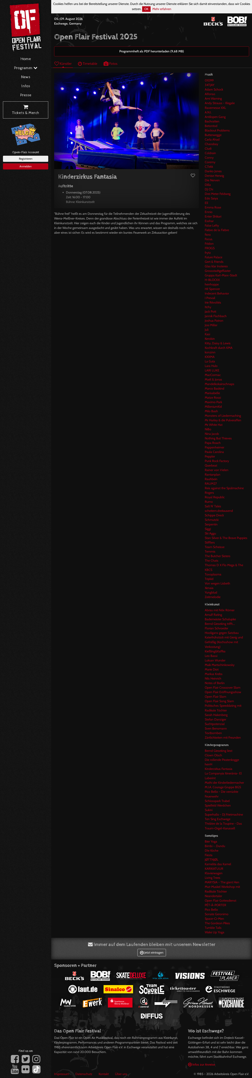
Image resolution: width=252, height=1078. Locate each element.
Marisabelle (212, 393)
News (25, 77)
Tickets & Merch (25, 110)
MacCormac (213, 375)
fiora (208, 234)
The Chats (211, 560)
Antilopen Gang (215, 117)
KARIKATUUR (214, 869)
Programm (25, 68)
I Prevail (210, 298)
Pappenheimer (214, 447)
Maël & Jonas (213, 379)
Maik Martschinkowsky (219, 665)
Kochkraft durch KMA (219, 348)
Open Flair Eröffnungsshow (223, 692)
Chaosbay (211, 144)
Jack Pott (210, 311)
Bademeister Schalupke (220, 619)
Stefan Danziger (215, 719)
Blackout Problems (217, 130)
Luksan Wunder (215, 660)
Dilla (208, 185)
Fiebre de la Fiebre (217, 230)
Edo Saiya (211, 198)
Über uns (121, 1074)
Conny (209, 157)
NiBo (208, 429)
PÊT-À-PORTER (215, 905)
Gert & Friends (214, 262)
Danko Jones (213, 171)
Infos (25, 86)
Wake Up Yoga (214, 932)
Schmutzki (212, 520)
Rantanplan (212, 474)
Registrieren (25, 158)
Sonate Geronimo (216, 914)
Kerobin (210, 339)
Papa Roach (213, 443)
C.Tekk (209, 167)
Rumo (209, 502)
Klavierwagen (213, 873)
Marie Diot (212, 669)
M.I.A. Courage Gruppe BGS (223, 787)
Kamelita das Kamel (218, 864)
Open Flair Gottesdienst (220, 900)
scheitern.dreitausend (219, 511)
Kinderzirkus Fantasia (218, 769)
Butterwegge (213, 135)
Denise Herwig (214, 176)
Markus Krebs (213, 674)
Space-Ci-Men (214, 919)
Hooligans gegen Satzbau (222, 633)
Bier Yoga (211, 841)
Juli (206, 330)
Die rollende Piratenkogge (222, 760)
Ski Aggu (210, 533)
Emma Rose (213, 207)
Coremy (210, 162)
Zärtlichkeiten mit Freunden (223, 737)
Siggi (208, 529)
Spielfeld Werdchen (218, 805)
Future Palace (213, 257)
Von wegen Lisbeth (217, 583)
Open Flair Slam (215, 696)
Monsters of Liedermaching (223, 416)
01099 (209, 80)
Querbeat (211, 465)
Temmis (210, 551)
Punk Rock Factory (217, 461)
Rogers (209, 493)
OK (146, 9)
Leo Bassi (211, 656)
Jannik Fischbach (216, 316)
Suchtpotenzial (215, 724)
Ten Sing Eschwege (217, 819)
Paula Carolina (214, 452)
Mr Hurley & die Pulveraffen (223, 420)
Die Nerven (212, 180)
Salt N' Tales (213, 506)
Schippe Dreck (214, 515)
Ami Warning (213, 98)
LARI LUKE (212, 370)
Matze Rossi (213, 397)
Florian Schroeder (216, 628)
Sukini (208, 810)
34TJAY (209, 85)
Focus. (209, 239)
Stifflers (210, 542)
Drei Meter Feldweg (218, 194)
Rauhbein (211, 479)
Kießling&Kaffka (215, 651)
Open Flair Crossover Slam (222, 687)
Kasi (207, 334)
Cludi (208, 148)
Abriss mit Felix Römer (219, 610)
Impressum (61, 1074)
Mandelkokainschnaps (219, 384)
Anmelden (25, 166)
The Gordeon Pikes (217, 923)
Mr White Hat (213, 425)
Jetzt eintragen (151, 952)
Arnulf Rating (213, 615)
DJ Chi (209, 189)
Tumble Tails (213, 928)
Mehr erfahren (161, 9)
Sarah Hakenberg (216, 715)
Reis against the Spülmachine (224, 488)
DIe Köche (211, 850)
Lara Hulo (211, 366)
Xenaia (209, 588)
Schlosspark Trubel (217, 801)
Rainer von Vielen (216, 470)
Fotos (110, 63)
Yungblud (211, 592)
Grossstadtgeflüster (218, 271)
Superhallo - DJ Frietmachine (224, 814)
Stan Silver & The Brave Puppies (226, 538)
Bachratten (212, 121)
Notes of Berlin (215, 683)
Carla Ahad (212, 139)
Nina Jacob (212, 434)
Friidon (209, 243)
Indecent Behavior (217, 293)
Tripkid (209, 579)
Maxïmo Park (213, 402)
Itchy (208, 307)
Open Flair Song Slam (219, 701)
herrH (208, 764)
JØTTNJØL (211, 859)
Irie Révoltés (213, 302)
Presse (25, 95)
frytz (208, 253)
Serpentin (211, 524)
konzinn (210, 352)
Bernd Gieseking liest (218, 751)
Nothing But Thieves (218, 438)
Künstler (63, 63)
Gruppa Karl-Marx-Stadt (221, 275)
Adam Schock (214, 89)
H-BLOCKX (212, 280)
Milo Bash (211, 411)
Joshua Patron (214, 320)
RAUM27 (211, 483)
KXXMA (210, 357)
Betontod (211, 126)
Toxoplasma (213, 574)
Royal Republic (215, 497)
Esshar (209, 221)
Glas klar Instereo (216, 266)
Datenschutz (83, 1074)
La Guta (210, 361)
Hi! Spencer (212, 289)
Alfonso (210, 94)
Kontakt (104, 1074)
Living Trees (212, 878)
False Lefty (212, 225)
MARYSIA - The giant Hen (222, 882)
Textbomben (213, 733)
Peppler (210, 456)
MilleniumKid (213, 406)
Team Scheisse (214, 547)
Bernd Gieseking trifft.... (220, 624)
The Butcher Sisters (217, 556)
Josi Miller (211, 325)
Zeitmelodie (212, 597)
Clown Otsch (213, 755)
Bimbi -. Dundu (215, 846)
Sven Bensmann (216, 728)
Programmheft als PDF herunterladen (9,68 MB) (151, 51)
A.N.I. (208, 112)
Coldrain (210, 153)
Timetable (87, 63)
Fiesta (208, 855)
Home (25, 59)
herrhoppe (212, 284)
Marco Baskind (214, 388)
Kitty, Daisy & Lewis (218, 343)
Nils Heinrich (213, 678)
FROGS (210, 248)
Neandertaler (213, 896)
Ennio (208, 212)
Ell (206, 203)
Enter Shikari (213, 216)
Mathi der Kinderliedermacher (224, 782)
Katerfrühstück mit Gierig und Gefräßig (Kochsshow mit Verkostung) (224, 642)
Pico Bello (211, 909)
